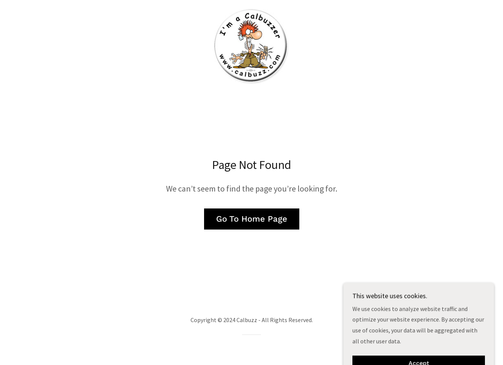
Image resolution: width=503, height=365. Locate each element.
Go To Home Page (251, 219)
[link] (251, 46)
